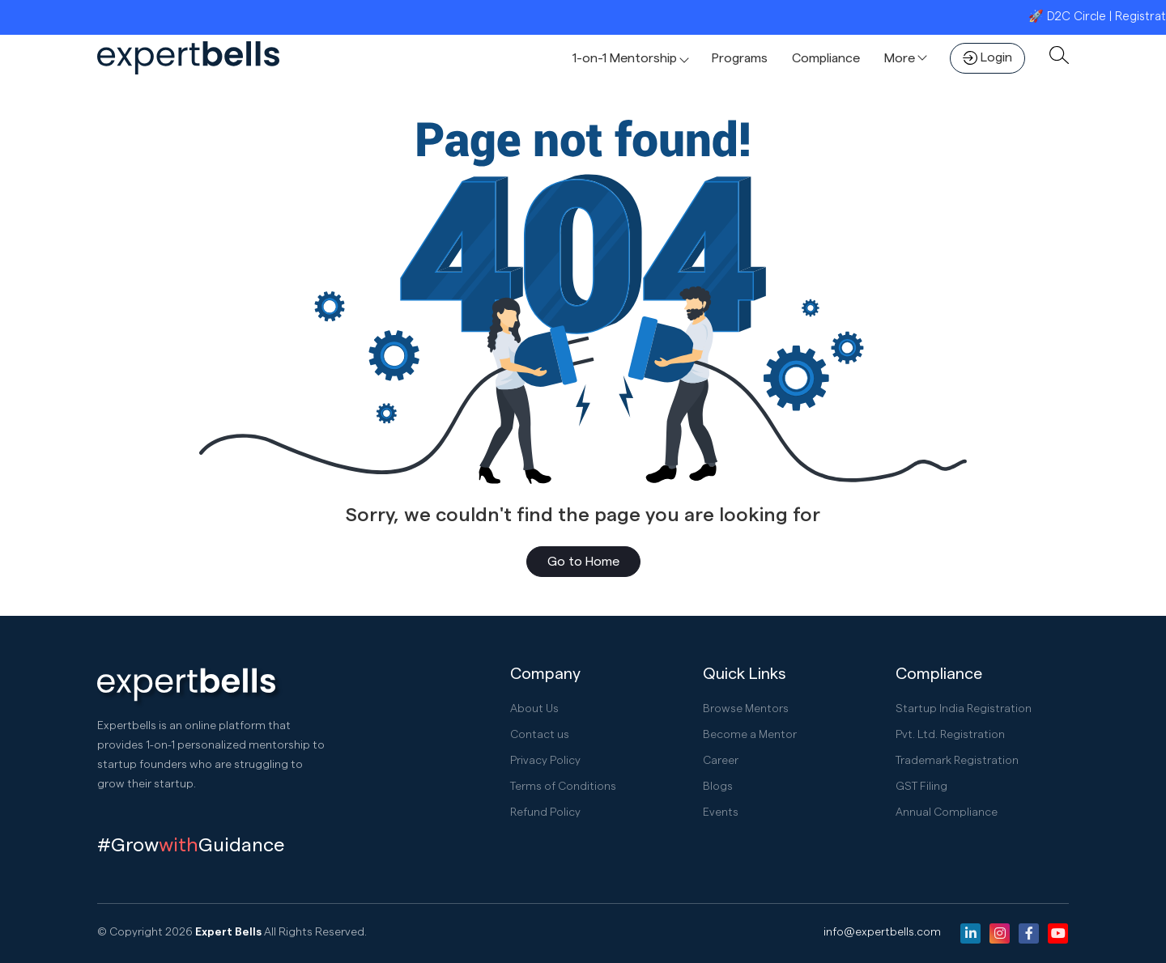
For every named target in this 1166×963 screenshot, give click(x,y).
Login (987, 58)
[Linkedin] (970, 933)
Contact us (539, 734)
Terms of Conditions (563, 786)
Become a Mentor (750, 734)
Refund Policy (545, 812)
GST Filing (921, 786)
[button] (629, 58)
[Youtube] (1058, 933)
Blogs (718, 786)
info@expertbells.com (882, 932)
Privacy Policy (545, 760)
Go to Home (583, 561)
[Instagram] (999, 933)
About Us (534, 709)
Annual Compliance (947, 812)
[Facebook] (1029, 933)
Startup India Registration (964, 709)
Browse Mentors (746, 709)
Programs (740, 58)
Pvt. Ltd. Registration (951, 734)
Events (720, 812)
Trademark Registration (957, 760)
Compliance (826, 58)
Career (720, 760)
